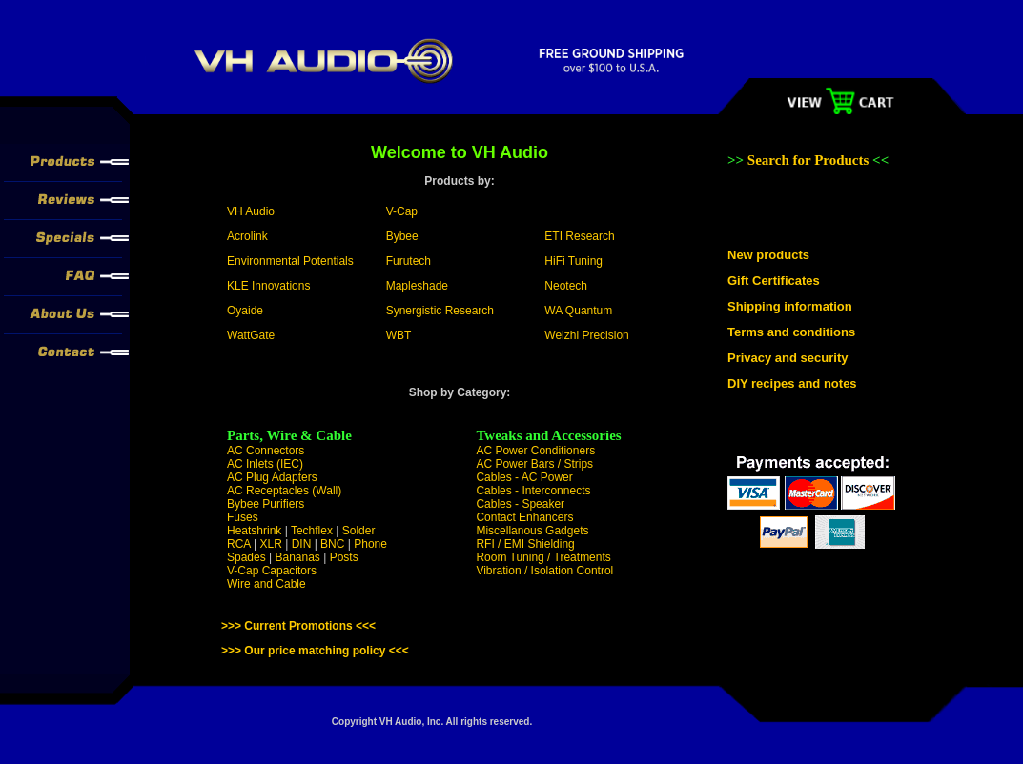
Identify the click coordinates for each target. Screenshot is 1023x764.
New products (768, 255)
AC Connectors (265, 450)
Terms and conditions (791, 332)
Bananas (298, 557)
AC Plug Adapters (272, 477)
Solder (359, 530)
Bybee (402, 236)
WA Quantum (578, 310)
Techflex (312, 530)
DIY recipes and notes (792, 383)
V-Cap (402, 211)
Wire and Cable (266, 584)
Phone (370, 544)
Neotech (565, 285)
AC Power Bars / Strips (534, 464)
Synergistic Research (440, 310)
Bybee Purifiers (265, 504)
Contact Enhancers (524, 517)
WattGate (251, 335)
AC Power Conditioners (535, 450)
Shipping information (789, 306)
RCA (239, 544)
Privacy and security (787, 358)
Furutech (408, 261)
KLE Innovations (268, 285)
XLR (270, 544)
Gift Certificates (773, 280)
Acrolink (247, 236)
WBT (399, 335)
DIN (302, 544)
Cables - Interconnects (533, 490)
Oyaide (245, 310)
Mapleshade (417, 285)
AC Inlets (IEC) (265, 464)
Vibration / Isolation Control (544, 570)
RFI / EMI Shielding (525, 544)
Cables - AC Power (524, 477)
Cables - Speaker (520, 504)
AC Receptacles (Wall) (284, 490)
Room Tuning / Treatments (543, 557)
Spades (246, 557)
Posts (344, 557)
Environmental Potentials (290, 261)
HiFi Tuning (573, 261)
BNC (332, 544)
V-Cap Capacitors (272, 570)
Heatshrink (254, 530)
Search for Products (809, 160)
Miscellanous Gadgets (532, 530)
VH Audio (251, 211)
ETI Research (579, 236)
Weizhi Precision (586, 335)
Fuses (242, 517)
